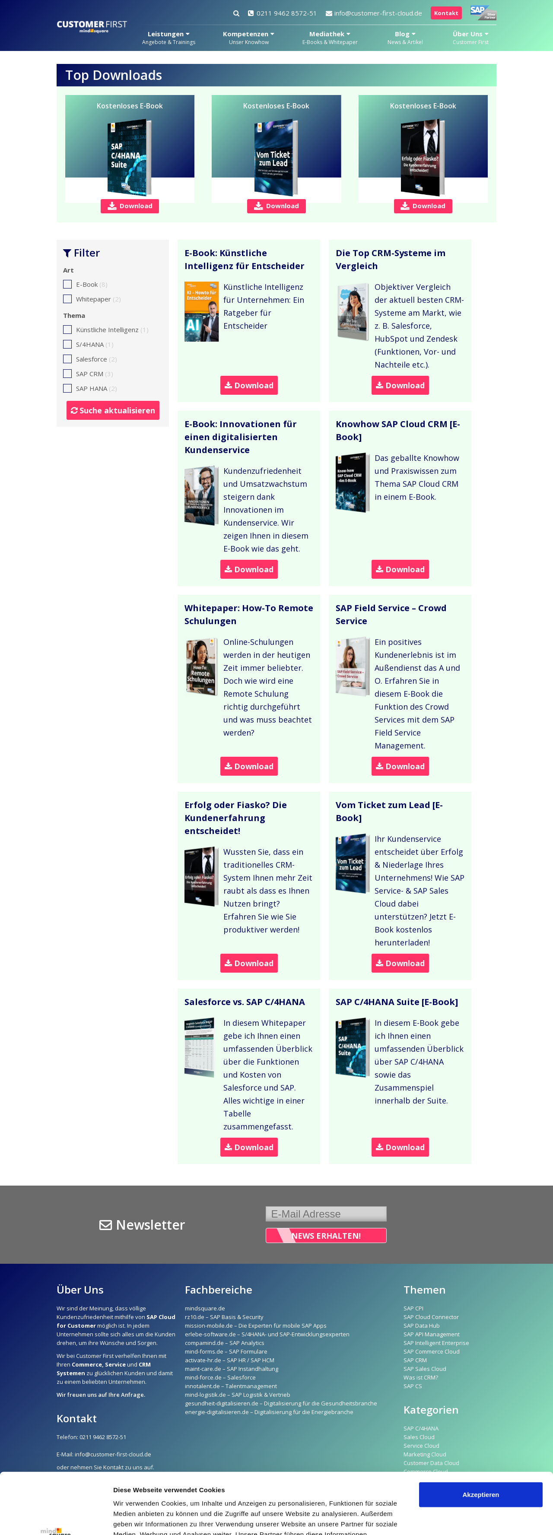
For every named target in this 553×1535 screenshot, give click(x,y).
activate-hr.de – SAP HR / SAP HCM (229, 1360)
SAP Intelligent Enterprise (436, 1343)
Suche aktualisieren (113, 410)
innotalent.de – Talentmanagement (231, 1386)
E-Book (85, 284)
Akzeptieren (480, 1433)
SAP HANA (90, 388)
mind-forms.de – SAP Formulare (226, 1351)
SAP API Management (432, 1334)
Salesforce (90, 359)
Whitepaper (92, 299)
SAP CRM (88, 373)
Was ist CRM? (421, 1377)
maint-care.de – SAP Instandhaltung (231, 1369)
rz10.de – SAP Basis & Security (224, 1317)
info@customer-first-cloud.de (374, 13)
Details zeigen (135, 1518)
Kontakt (446, 13)
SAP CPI (413, 1308)
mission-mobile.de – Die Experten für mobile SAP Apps (256, 1325)
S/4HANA (88, 344)
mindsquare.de (205, 1308)
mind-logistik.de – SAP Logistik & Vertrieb (237, 1395)
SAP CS (413, 1386)
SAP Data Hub (422, 1325)
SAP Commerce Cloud (432, 1351)
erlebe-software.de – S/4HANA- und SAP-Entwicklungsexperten (267, 1334)
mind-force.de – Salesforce (220, 1377)
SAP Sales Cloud (425, 1369)
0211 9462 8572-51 (282, 13)
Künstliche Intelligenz (106, 329)
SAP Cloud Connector (431, 1317)
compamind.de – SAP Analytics (224, 1343)
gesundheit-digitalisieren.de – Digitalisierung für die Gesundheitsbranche (281, 1403)
